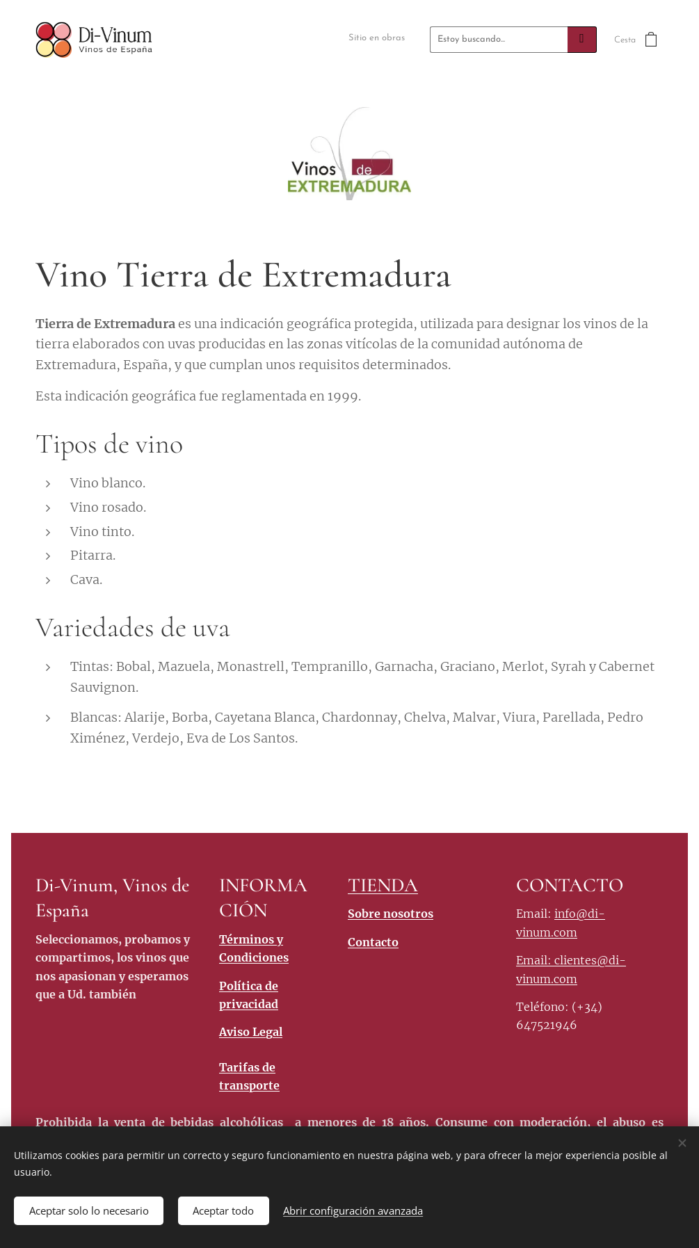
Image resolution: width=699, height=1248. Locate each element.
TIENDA (383, 885)
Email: (535, 960)
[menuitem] (382, 39)
